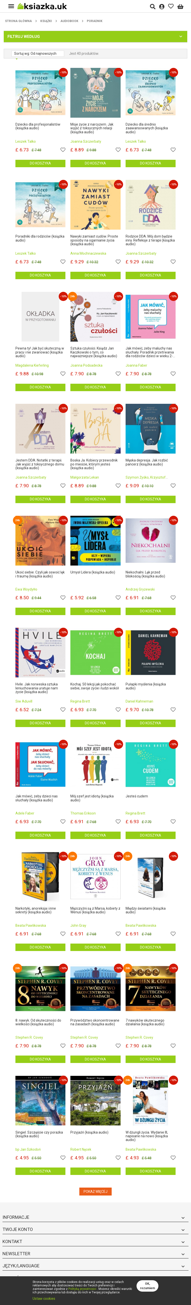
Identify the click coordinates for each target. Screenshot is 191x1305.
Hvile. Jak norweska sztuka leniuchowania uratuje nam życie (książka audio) (36, 688)
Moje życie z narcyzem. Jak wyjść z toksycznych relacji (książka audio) (91, 128)
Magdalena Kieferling (32, 365)
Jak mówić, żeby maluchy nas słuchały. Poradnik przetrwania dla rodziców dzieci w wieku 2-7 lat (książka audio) (150, 352)
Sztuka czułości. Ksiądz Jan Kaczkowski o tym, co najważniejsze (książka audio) (93, 352)
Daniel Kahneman (139, 701)
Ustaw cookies (44, 1299)
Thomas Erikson (83, 813)
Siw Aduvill (23, 701)
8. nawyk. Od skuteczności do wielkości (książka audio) (38, 1022)
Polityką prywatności (82, 1289)
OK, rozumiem (147, 1286)
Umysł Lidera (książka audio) (92, 572)
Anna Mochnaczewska (88, 253)
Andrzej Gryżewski (140, 589)
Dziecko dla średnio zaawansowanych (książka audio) (147, 128)
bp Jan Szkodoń (28, 1149)
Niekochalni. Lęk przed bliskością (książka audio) (145, 574)
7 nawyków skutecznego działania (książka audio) (145, 1022)
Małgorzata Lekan (84, 477)
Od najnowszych (43, 53)
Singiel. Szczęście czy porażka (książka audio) (39, 1134)
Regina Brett (80, 701)
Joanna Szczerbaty (85, 141)
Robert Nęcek (80, 1149)
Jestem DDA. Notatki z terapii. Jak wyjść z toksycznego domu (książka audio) (39, 464)
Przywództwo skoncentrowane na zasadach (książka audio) (94, 1022)
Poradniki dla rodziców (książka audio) (39, 238)
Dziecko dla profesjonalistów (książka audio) (37, 126)
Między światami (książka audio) (146, 910)
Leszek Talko (25, 141)
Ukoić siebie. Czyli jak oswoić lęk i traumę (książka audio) (40, 574)
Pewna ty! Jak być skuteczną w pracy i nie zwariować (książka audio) (39, 352)
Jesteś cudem (137, 796)
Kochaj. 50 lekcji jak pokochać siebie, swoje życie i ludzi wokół (94, 686)
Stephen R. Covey (29, 1037)
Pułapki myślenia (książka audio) (146, 686)
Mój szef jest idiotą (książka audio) (92, 798)
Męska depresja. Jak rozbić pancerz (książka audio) (147, 462)
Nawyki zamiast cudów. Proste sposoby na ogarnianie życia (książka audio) (94, 240)
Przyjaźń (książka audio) (89, 1132)
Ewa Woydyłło (26, 589)
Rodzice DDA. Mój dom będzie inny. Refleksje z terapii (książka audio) (150, 240)
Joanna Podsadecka (86, 365)
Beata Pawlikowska (30, 925)
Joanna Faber (136, 365)
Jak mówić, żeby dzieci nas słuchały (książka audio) (36, 798)
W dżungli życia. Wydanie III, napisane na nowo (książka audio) (147, 1136)
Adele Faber (24, 813)
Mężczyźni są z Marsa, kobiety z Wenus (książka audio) (95, 910)
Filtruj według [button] (23, 36)
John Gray (78, 925)
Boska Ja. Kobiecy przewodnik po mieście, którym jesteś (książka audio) (94, 464)
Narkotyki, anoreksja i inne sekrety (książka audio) (35, 910)
